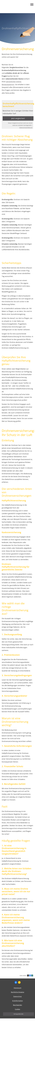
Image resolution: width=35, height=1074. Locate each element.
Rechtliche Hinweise (17, 992)
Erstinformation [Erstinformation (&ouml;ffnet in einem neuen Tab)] (17, 1001)
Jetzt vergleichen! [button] (18, 118)
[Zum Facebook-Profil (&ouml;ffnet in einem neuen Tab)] (15, 982)
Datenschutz (17, 996)
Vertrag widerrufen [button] (18, 1014)
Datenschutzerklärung (25, 127)
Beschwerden (17, 1005)
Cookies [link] (17, 1009)
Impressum (17, 988)
